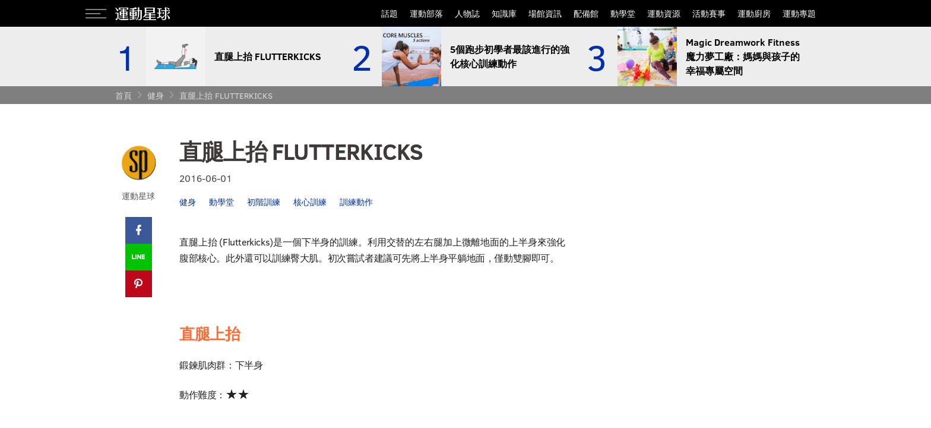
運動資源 (663, 13)
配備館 (586, 13)
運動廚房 (754, 13)
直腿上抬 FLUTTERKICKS (226, 95)
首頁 (123, 95)
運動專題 (799, 13)
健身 (155, 95)
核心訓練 (310, 201)
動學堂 (622, 13)
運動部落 (426, 13)
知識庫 (504, 13)
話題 (389, 13)
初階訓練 (263, 201)
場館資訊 (545, 13)
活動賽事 (709, 13)
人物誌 (467, 13)
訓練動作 (356, 201)
